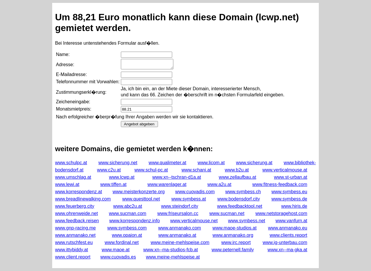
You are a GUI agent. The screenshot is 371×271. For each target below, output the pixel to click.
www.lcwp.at (121, 177)
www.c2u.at (109, 169)
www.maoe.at (116, 249)
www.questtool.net (141, 198)
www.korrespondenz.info (134, 220)
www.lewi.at (67, 184)
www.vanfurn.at (291, 220)
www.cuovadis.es (118, 256)
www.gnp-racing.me (75, 227)
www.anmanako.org (232, 235)
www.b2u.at (237, 169)
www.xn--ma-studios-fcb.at (170, 249)
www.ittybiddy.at (71, 249)
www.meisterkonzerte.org (138, 191)
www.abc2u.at (127, 206)
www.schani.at (196, 169)
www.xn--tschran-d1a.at (176, 177)
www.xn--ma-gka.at (287, 249)
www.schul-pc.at (151, 169)
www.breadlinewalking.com (83, 198)
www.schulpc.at (71, 162)
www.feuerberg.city (74, 206)
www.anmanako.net (75, 235)
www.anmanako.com (179, 227)
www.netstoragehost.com (281, 213)
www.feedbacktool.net (239, 206)
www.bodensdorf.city (238, 198)
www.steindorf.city (179, 206)
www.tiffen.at (113, 184)
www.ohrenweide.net (76, 213)
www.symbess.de (289, 198)
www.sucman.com (127, 213)
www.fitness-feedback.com (279, 184)
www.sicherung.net (117, 162)
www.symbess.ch (243, 191)
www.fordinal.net (122, 242)
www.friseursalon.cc (177, 213)
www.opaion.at (127, 235)
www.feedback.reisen (77, 220)
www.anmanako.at (177, 235)
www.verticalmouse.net (194, 220)
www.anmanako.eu (287, 227)
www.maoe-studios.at (234, 227)
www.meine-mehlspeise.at (173, 256)
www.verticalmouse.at (284, 169)
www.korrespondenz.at (78, 191)
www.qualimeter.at (167, 162)
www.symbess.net (246, 220)
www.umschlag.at (73, 177)
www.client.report (72, 256)
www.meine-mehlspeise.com (180, 242)
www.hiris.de (294, 206)
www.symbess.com (127, 227)
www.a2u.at (219, 184)
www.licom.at (211, 162)
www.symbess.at (188, 198)
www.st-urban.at (290, 177)
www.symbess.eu (289, 191)
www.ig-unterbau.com (285, 242)
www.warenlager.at (167, 184)
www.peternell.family (233, 249)
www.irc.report (236, 242)
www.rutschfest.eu (74, 242)
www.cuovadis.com (195, 191)
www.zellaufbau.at (237, 177)
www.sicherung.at (254, 162)
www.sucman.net (226, 213)
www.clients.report (288, 235)
